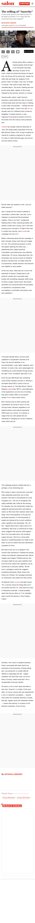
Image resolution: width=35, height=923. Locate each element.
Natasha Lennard (9, 23)
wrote (17, 582)
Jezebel (4, 127)
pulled (25, 231)
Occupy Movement (8, 798)
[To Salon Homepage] (7, 3)
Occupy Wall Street (23, 798)
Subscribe (24, 3)
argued (10, 389)
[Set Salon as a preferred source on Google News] (29, 51)
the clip (29, 108)
